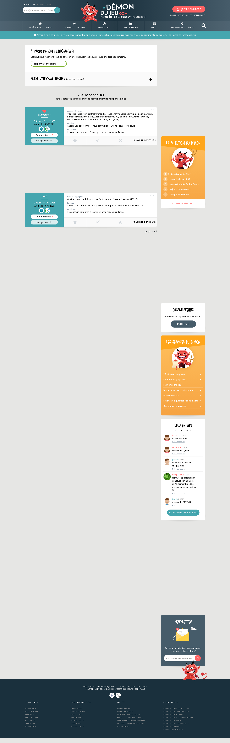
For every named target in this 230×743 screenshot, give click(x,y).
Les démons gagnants (174, 384)
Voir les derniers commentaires (183, 517)
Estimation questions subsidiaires (180, 406)
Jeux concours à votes (172, 725)
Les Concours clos (172, 390)
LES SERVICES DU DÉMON (182, 25)
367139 (151, 110)
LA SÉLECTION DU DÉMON (40, 25)
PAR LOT (154, 25)
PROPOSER (183, 329)
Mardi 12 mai (76, 722)
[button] (203, 26)
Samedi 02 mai (30, 731)
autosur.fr (44, 115)
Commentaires (44, 135)
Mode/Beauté (122, 725)
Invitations (121, 728)
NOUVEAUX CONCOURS (75, 25)
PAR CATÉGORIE (131, 25)
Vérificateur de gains (174, 379)
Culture (140, 722)
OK (57, 10)
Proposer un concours (122, 694)
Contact (89, 694)
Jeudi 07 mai (29, 719)
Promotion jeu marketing (173, 734)
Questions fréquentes (174, 411)
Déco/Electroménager (136, 728)
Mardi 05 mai (30, 725)
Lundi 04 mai (30, 728)
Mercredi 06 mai (31, 722)
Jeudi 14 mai (76, 728)
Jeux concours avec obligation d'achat (178, 722)
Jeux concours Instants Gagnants (176, 716)
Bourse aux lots (171, 400)
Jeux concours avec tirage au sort (176, 713)
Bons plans (140, 694)
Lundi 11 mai (76, 719)
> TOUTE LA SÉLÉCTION (183, 208)
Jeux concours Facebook (173, 719)
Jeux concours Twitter (172, 731)
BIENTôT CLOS (104, 25)
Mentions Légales (102, 694)
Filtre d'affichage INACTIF (59, 79)
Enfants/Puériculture (138, 725)
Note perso (44, 141)
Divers (127, 731)
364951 (151, 196)
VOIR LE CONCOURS (141, 141)
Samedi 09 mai (30, 713)
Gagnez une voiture (125, 716)
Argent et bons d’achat (126, 722)
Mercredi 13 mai (77, 725)
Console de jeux (133, 719)
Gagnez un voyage (124, 713)
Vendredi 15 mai (77, 731)
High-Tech (121, 719)
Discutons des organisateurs (178, 395)
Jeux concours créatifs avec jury (175, 728)
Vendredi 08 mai (31, 716)
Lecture (120, 731)
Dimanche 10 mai (78, 716)
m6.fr (44, 197)
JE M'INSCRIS (199, 15)
